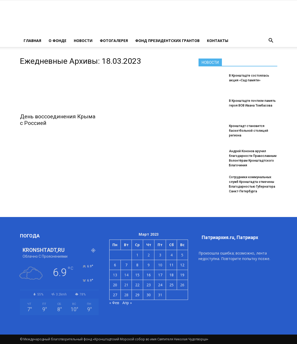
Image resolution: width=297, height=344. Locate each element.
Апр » (127, 302)
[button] (271, 40)
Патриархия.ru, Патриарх (230, 237)
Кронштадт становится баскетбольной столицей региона (248, 130)
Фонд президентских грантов (167, 40)
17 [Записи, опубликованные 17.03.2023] (160, 274)
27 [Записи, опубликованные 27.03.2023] (115, 294)
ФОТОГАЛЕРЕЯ (114, 40)
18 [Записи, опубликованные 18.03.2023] (171, 274)
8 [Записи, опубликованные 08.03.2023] (137, 264)
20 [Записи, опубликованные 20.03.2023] (115, 284)
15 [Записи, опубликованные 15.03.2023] (137, 274)
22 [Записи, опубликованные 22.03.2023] (137, 284)
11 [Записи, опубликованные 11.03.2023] (171, 264)
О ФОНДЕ (57, 40)
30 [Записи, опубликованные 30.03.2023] (149, 294)
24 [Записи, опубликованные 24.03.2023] (160, 284)
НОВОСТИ (83, 40)
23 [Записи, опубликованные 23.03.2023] (149, 284)
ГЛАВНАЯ (32, 40)
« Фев (114, 302)
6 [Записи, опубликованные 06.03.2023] (115, 264)
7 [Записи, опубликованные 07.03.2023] (126, 264)
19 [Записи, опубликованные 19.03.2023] (182, 274)
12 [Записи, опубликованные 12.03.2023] (182, 264)
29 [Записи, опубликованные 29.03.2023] (137, 294)
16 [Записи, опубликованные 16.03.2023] (149, 274)
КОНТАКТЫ (217, 40)
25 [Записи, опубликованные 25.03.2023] (171, 284)
